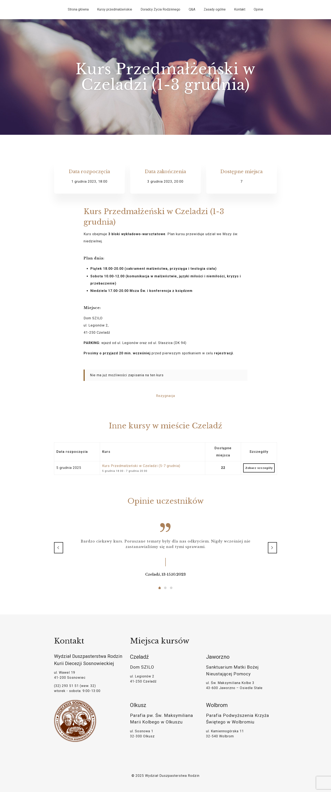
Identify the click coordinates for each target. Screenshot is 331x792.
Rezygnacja (165, 396)
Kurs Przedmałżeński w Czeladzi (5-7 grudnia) (141, 466)
